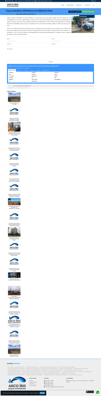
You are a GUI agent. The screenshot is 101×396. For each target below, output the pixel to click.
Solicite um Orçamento (75, 11)
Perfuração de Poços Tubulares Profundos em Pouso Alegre (14, 134)
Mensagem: (10, 49)
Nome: (9, 38)
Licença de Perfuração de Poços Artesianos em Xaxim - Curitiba (14, 313)
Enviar (50, 61)
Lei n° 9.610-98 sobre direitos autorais (21, 87)
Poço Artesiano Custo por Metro (61, 374)
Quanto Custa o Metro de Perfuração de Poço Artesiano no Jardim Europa (14, 342)
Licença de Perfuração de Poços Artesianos (16, 368)
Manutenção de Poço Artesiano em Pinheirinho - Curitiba (14, 207)
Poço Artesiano (11, 367)
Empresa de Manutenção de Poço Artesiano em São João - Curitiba (14, 195)
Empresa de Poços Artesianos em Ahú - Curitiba (14, 164)
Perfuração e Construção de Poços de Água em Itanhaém (14, 297)
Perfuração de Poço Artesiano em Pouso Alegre (14, 239)
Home (62, 5)
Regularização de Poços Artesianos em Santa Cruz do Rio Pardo (14, 149)
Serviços (79, 5)
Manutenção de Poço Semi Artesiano (80, 368)
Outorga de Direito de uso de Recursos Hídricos (31, 371)
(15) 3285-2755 (49, 382)
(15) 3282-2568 (49, 383)
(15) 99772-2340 (30, 1)
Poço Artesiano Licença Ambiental (75, 374)
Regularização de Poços (19, 367)
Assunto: (53, 44)
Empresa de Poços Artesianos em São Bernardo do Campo (14, 119)
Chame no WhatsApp (88, 11)
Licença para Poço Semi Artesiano (65, 368)
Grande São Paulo (45, 70)
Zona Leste (38, 70)
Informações (33, 385)
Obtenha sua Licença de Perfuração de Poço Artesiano (37, 370)
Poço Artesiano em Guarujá (14, 103)
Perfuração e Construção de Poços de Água (34, 374)
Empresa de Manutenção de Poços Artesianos (48, 367)
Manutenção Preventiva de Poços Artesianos (16, 370)
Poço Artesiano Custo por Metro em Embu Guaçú (14, 269)
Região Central (12, 70)
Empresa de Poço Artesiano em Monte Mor (14, 279)
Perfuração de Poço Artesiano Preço (85, 371)
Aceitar (42, 393)
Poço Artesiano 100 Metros (49, 374)
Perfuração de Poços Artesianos (32, 367)
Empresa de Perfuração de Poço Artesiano (67, 367)
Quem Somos (70, 5)
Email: (53, 38)
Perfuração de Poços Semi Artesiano (69, 373)
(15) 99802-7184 (49, 385)
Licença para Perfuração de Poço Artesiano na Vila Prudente (14, 254)
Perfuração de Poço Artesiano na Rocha (69, 371)
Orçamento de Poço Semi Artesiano (56, 370)
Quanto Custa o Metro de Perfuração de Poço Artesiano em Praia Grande (14, 225)
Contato (87, 5)
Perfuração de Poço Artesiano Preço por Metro (16, 373)
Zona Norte (19, 70)
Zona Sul (32, 70)
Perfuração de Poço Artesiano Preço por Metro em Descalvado (14, 180)
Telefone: (9, 44)
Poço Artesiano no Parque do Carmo (14, 355)
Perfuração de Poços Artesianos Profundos (52, 373)
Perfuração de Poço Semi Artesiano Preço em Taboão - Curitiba (14, 326)
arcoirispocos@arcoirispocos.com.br (44, 1)
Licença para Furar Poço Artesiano (32, 368)
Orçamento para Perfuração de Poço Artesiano (73, 370)
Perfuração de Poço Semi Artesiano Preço (35, 373)
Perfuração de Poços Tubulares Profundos (16, 374)
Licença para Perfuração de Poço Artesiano (49, 368)
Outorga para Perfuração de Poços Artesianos (51, 371)
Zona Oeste (26, 70)
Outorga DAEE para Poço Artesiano (14, 371)
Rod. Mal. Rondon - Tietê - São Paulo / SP (15, 1)
